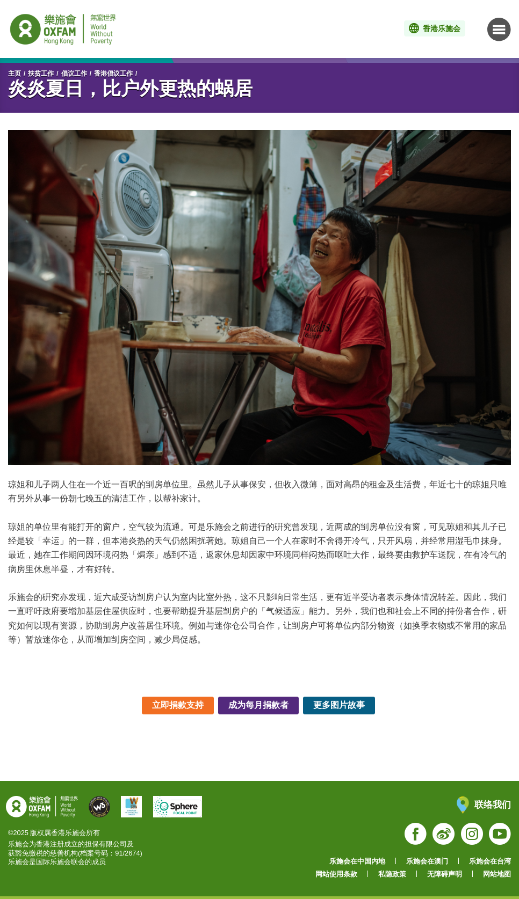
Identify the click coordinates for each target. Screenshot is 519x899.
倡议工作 (74, 73)
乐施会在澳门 (427, 861)
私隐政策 (392, 874)
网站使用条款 (336, 874)
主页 (14, 73)
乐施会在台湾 (490, 861)
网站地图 (497, 874)
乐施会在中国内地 (357, 861)
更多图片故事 (339, 704)
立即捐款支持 (178, 704)
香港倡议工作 (113, 73)
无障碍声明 (444, 874)
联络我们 (484, 804)
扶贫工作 (41, 73)
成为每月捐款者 (258, 704)
